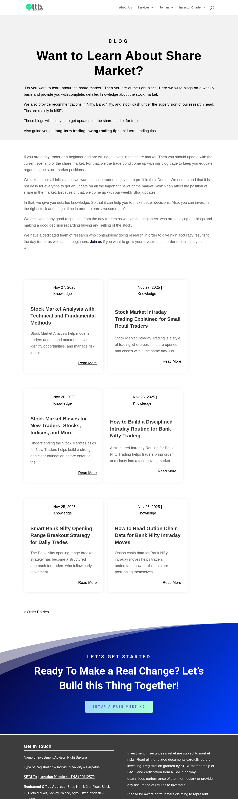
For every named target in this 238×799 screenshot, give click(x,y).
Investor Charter (190, 7)
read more (67, 383)
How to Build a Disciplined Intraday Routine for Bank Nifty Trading (50, 452)
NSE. (58, 111)
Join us (164, 7)
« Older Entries (36, 543)
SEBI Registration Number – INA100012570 (59, 708)
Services (144, 7)
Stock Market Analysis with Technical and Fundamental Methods (47, 322)
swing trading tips (104, 131)
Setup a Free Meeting (119, 637)
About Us (125, 7)
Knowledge (64, 294)
